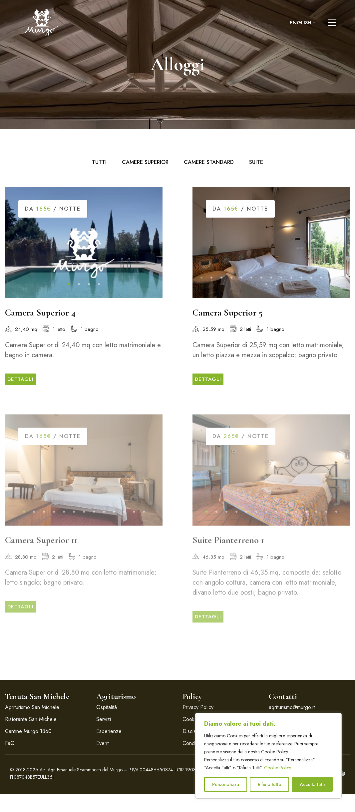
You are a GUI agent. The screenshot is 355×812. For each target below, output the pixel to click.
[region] (268, 756)
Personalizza (225, 784)
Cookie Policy (277, 767)
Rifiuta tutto (269, 784)
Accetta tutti (312, 784)
